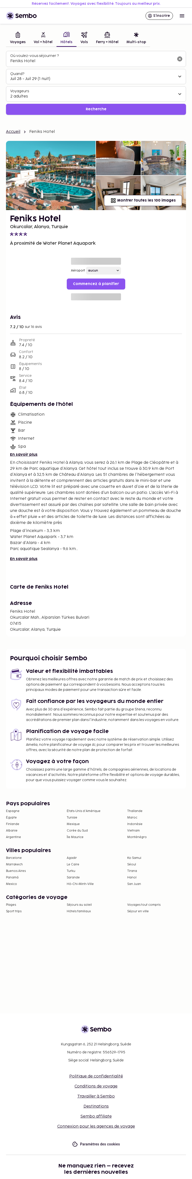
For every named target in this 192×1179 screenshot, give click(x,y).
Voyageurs (19, 91)
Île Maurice (75, 837)
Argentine (13, 837)
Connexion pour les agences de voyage (96, 1126)
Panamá (12, 877)
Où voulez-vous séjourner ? (34, 56)
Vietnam (133, 831)
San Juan (134, 884)
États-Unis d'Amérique (83, 811)
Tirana (132, 871)
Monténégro (137, 837)
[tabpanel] (96, 83)
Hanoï (131, 877)
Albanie (12, 831)
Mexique (73, 824)
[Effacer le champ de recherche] (180, 59)
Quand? (17, 74)
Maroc (132, 818)
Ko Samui (134, 858)
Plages (11, 905)
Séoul (131, 864)
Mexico (11, 884)
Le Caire (73, 864)
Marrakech (14, 864)
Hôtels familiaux (79, 911)
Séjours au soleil (79, 905)
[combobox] (92, 61)
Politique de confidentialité (96, 1076)
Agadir (72, 858)
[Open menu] (182, 16)
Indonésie (134, 824)
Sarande (73, 877)
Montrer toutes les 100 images (143, 201)
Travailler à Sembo (96, 1096)
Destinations (96, 1106)
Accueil (13, 131)
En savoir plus (24, 454)
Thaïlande (134, 811)
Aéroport (78, 271)
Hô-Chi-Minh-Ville (80, 884)
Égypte (11, 818)
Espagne (13, 811)
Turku (71, 871)
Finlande (12, 824)
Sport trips (14, 911)
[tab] (18, 38)
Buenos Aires (16, 871)
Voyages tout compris (143, 905)
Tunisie (72, 818)
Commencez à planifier (96, 284)
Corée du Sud (77, 831)
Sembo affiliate (96, 1116)
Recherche (96, 109)
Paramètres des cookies (96, 1144)
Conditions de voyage (96, 1086)
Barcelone (14, 858)
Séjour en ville (138, 911)
